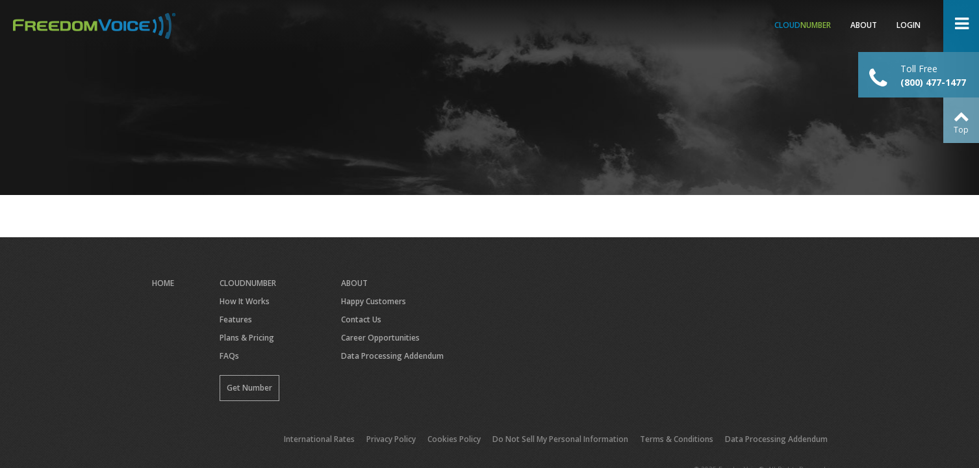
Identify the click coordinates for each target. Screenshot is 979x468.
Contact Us (361, 319)
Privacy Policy (391, 439)
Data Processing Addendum (392, 355)
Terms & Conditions (676, 439)
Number (802, 25)
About (863, 25)
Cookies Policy (454, 439)
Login (908, 25)
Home (163, 283)
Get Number (249, 387)
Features (236, 319)
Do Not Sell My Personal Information (560, 439)
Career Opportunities (380, 337)
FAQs (229, 355)
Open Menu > (961, 26)
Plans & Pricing (247, 337)
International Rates (319, 439)
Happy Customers (373, 301)
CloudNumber (248, 283)
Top (961, 129)
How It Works (245, 301)
